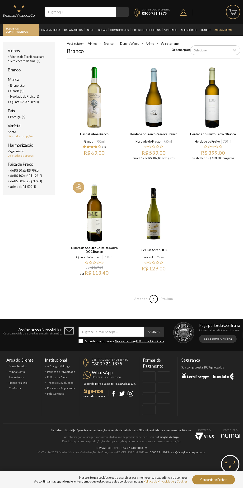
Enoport (148, 257)
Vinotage (170, 30)
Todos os (17, 30)
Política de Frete (57, 377)
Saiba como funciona (218, 338)
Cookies (182, 481)
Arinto (150, 43)
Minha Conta (17, 371)
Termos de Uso (124, 341)
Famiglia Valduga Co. (19, 11)
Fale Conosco (55, 393)
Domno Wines (119, 30)
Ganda (88, 141)
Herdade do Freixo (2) (24, 96)
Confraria (15, 388)
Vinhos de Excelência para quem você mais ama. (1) (26, 59)
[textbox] (80, 12)
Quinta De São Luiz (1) (24, 102)
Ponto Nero (135, 468)
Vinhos (14, 50)
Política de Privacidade (150, 341)
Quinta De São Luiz (88, 257)
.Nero (90, 30)
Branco (14, 69)
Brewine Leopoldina (146, 30)
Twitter (122, 394)
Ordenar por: (181, 50)
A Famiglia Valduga (58, 366)
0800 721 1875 (154, 13)
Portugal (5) (17, 117)
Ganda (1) (16, 91)
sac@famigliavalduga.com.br (188, 452)
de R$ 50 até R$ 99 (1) (24, 170)
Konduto (223, 375)
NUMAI (230, 436)
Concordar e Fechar (213, 480)
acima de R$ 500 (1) (23, 187)
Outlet (206, 30)
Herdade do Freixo (148, 141)
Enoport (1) (17, 85)
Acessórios (189, 30)
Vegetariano (170, 43)
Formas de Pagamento (61, 388)
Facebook (114, 394)
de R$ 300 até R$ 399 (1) (26, 181)
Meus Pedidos (18, 366)
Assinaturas (223, 30)
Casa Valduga (50, 30)
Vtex (204, 436)
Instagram (130, 394)
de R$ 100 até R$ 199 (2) (26, 176)
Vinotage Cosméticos (192, 468)
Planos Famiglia (18, 382)
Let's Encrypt (195, 375)
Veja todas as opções (21, 136)
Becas (102, 30)
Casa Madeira (73, 30)
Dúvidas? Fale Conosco (106, 376)
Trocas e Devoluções (60, 382)
